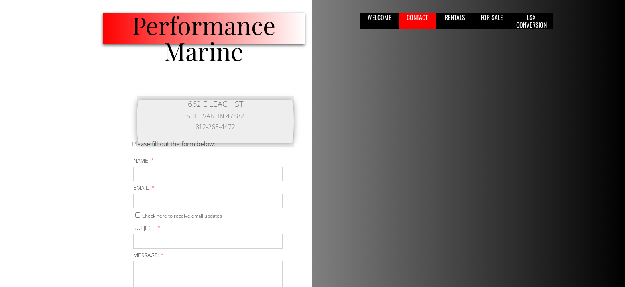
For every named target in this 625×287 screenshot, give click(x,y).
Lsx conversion (531, 21)
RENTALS (455, 17)
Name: (143, 160)
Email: (144, 187)
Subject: (147, 228)
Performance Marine (203, 37)
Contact (417, 17)
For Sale (492, 17)
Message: (148, 255)
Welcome (379, 17)
